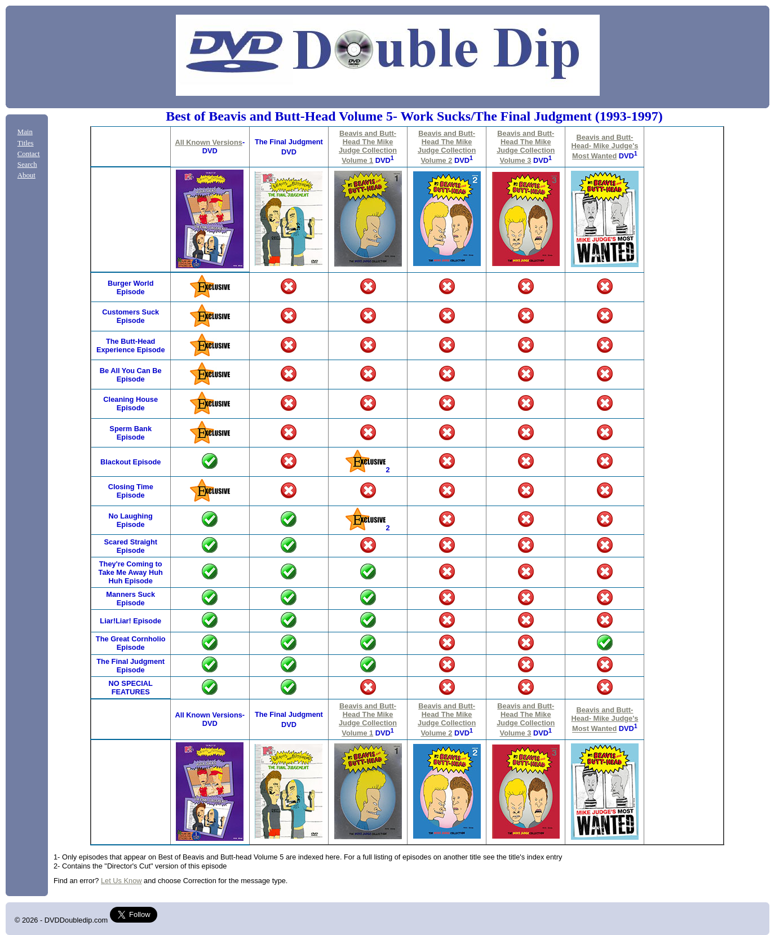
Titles (25, 143)
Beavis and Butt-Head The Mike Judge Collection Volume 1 (368, 147)
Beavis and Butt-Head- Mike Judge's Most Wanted (604, 146)
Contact (28, 154)
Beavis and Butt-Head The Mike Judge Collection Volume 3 (526, 147)
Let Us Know (121, 880)
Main (25, 132)
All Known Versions (208, 142)
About (26, 175)
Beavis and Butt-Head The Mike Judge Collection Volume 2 (447, 147)
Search (27, 165)
